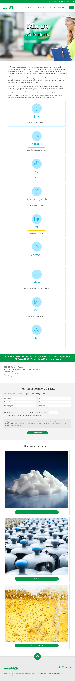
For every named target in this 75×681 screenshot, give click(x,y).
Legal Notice (7, 674)
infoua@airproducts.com (67, 1)
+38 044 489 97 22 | (54, 1)
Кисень (36, 579)
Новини (23, 8)
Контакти (61, 8)
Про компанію (51, 8)
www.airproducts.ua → (10, 676)
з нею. (46, 416)
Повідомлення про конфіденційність (21, 674)
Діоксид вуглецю (37, 645)
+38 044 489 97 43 (12, 374)
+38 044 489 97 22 (22, 359)
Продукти (31, 8)
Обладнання (40, 8)
